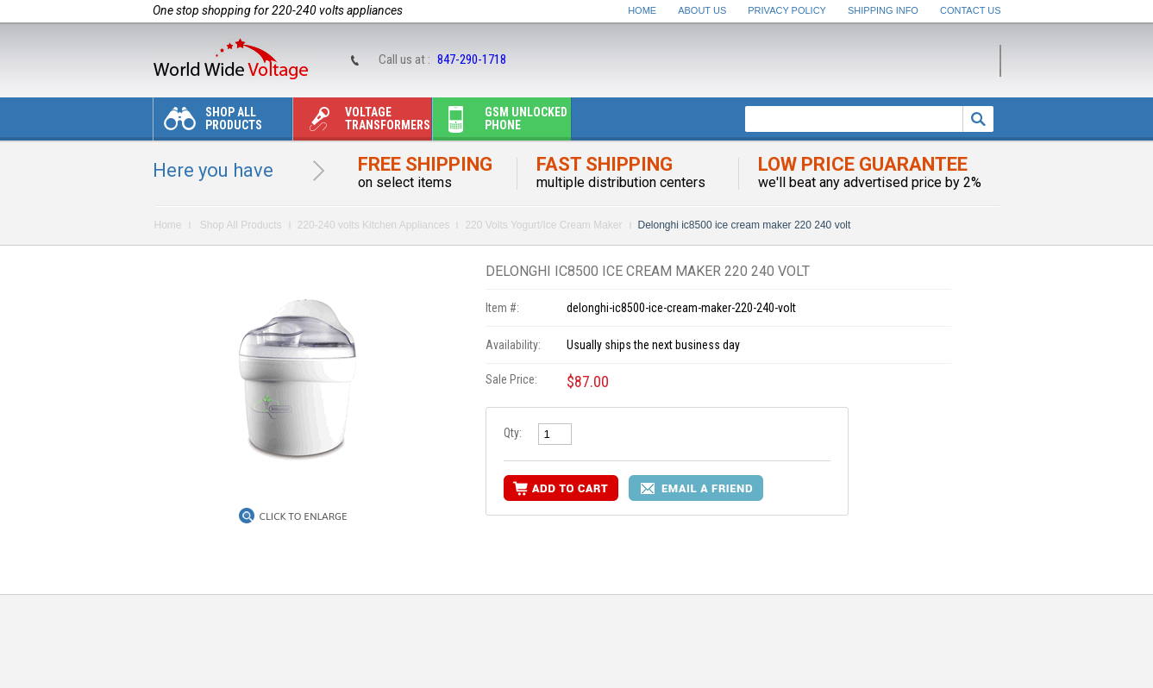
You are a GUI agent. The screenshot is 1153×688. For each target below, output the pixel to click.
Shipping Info (883, 10)
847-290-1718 (471, 59)
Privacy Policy (787, 10)
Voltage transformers (361, 123)
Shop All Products (208, 123)
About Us (702, 10)
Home (642, 10)
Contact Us (970, 10)
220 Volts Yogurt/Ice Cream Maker (543, 225)
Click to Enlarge (304, 516)
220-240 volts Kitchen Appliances (374, 225)
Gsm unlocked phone (500, 123)
